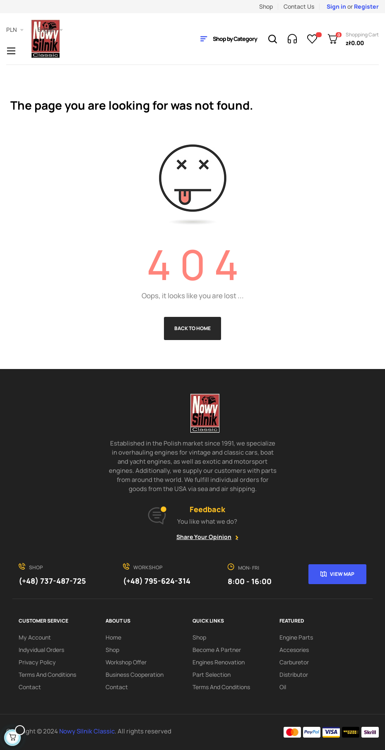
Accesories (294, 650)
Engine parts (296, 637)
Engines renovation (218, 662)
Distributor (293, 674)
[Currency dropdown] (15, 29)
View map (342, 573)
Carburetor (294, 662)
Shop (266, 6)
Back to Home (192, 328)
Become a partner (216, 650)
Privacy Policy (37, 662)
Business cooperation (135, 674)
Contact (30, 687)
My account (35, 637)
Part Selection (211, 674)
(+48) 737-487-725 (52, 581)
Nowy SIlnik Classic (87, 731)
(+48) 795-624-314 (156, 581)
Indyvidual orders (41, 650)
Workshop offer (126, 662)
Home (113, 637)
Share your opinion (203, 537)
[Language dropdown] (50, 29)
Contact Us (299, 6)
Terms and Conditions (47, 674)
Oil (282, 687)
